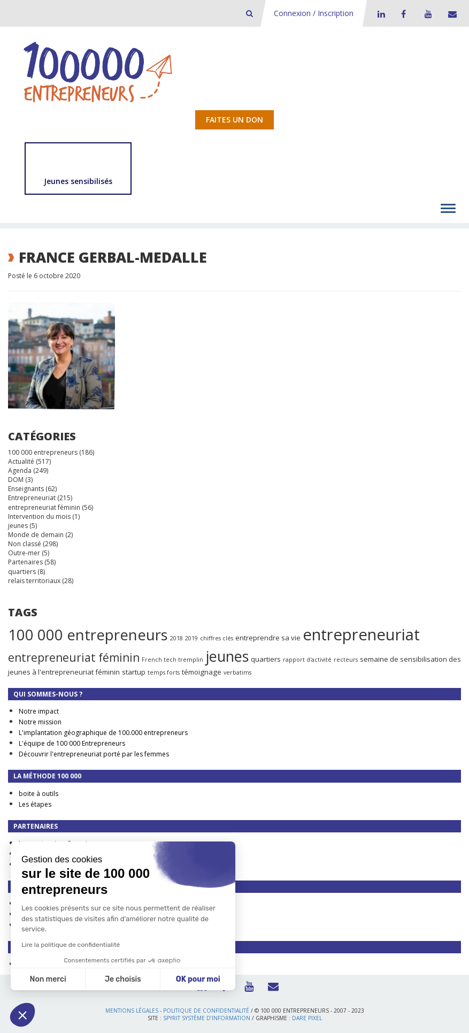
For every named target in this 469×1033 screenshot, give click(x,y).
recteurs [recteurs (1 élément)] (346, 659)
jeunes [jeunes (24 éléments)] (227, 656)
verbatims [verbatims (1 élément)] (237, 672)
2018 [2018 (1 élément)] (176, 638)
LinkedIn (379, 14)
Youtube (426, 14)
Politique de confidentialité (206, 1010)
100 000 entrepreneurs (43, 452)
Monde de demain (36, 534)
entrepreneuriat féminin (44, 507)
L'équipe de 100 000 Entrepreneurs (72, 743)
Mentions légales (131, 1010)
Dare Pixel (307, 1018)
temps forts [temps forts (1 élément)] (164, 672)
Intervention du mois (39, 516)
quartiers (22, 571)
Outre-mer (24, 552)
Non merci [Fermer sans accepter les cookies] (47, 979)
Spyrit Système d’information (206, 1018)
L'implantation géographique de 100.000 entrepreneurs (103, 732)
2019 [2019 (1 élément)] (191, 638)
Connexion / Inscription (313, 13)
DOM (16, 479)
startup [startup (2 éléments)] (133, 672)
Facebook (403, 14)
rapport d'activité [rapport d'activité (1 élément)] (307, 659)
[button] (22, 1015)
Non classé (24, 543)
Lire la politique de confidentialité (70, 944)
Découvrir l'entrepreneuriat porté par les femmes (94, 754)
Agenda (20, 470)
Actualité (21, 461)
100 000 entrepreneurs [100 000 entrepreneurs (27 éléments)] (88, 634)
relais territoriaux (34, 580)
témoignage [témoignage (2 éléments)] (201, 672)
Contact (450, 14)
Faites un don (234, 119)
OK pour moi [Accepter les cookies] (198, 979)
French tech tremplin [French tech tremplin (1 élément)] (172, 659)
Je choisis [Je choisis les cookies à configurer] (123, 979)
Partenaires (25, 562)
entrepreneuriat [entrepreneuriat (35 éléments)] (361, 634)
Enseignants (26, 488)
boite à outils (38, 793)
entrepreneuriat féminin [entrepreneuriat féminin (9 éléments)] (74, 657)
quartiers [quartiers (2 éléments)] (266, 659)
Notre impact (39, 711)
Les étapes (35, 804)
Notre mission (40, 721)
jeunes (18, 525)
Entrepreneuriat (32, 497)
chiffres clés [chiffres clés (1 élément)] (216, 638)
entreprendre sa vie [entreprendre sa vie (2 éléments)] (268, 637)
